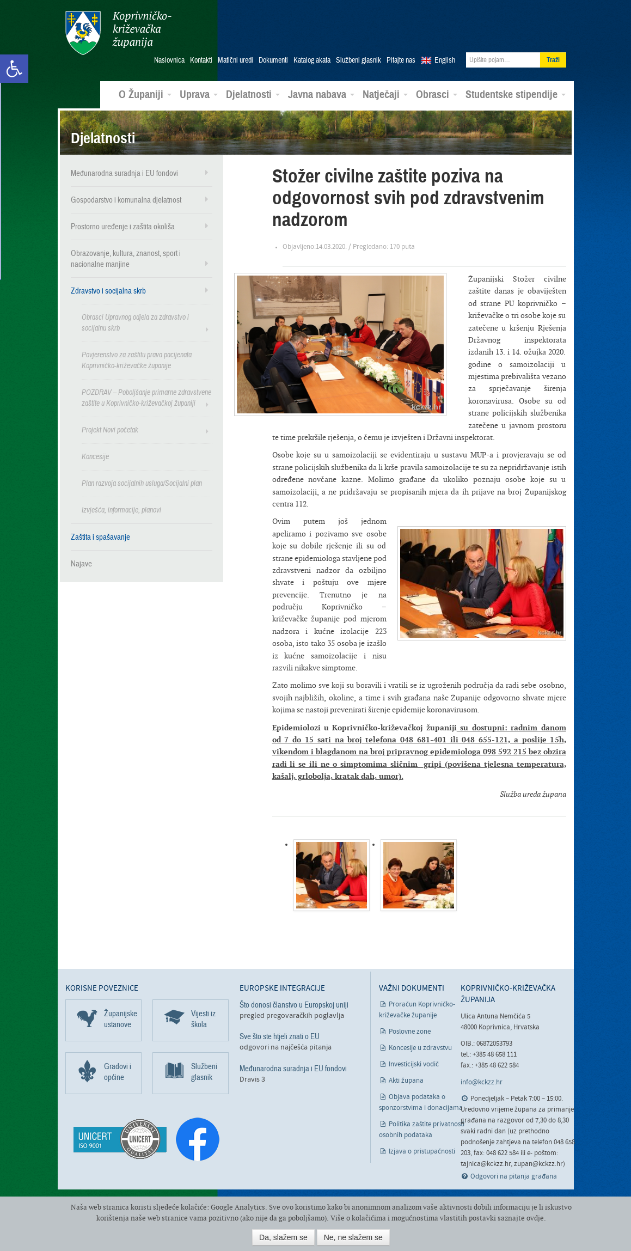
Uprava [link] (199, 94)
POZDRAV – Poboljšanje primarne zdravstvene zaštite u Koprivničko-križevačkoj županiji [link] (146, 397)
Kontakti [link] (201, 60)
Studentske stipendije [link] (515, 94)
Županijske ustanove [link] (120, 1019)
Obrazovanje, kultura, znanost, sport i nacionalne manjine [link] (126, 258)
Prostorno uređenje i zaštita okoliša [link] (123, 226)
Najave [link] (81, 563)
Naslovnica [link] (169, 60)
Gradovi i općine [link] (117, 1072)
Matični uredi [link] (235, 60)
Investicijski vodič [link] (414, 1064)
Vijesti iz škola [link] (203, 1019)
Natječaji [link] (385, 94)
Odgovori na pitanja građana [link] (513, 1176)
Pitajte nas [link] (401, 60)
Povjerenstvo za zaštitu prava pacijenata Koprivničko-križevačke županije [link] (137, 360)
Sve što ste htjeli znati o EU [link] (280, 1036)
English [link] (444, 60)
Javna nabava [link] (321, 94)
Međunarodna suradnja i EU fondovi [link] (124, 172)
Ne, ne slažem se (353, 1237)
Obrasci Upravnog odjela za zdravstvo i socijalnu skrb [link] (135, 322)
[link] (14, 68)
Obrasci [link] (436, 94)
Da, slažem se (283, 1237)
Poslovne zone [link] (410, 1031)
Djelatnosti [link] (253, 94)
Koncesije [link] (95, 456)
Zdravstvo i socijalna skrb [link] (108, 290)
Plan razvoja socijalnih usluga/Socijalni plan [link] (142, 482)
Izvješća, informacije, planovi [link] (121, 509)
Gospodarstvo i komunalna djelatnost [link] (126, 199)
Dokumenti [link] (273, 60)
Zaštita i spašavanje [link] (100, 536)
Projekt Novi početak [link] (110, 429)
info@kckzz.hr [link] (482, 1081)
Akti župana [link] (406, 1080)
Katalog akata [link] (311, 60)
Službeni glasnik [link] (358, 60)
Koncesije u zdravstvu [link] (420, 1048)
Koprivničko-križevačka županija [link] (118, 33)
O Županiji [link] (145, 94)
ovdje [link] (535, 1218)
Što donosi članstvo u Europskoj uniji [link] (294, 1004)
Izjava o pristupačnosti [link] (422, 1151)
